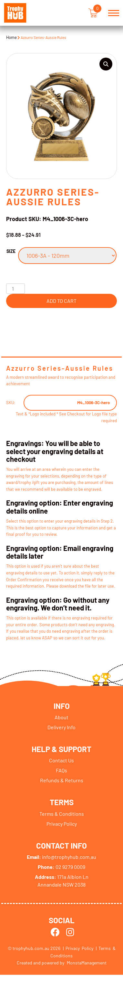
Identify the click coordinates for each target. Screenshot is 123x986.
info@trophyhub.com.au (61, 857)
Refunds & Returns (61, 780)
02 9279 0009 (61, 867)
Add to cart (61, 301)
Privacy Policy (61, 824)
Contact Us (61, 761)
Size (10, 251)
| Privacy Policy (78, 949)
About (61, 717)
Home (11, 37)
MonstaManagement (87, 963)
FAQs (61, 770)
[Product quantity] (15, 289)
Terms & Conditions (61, 814)
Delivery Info (61, 727)
